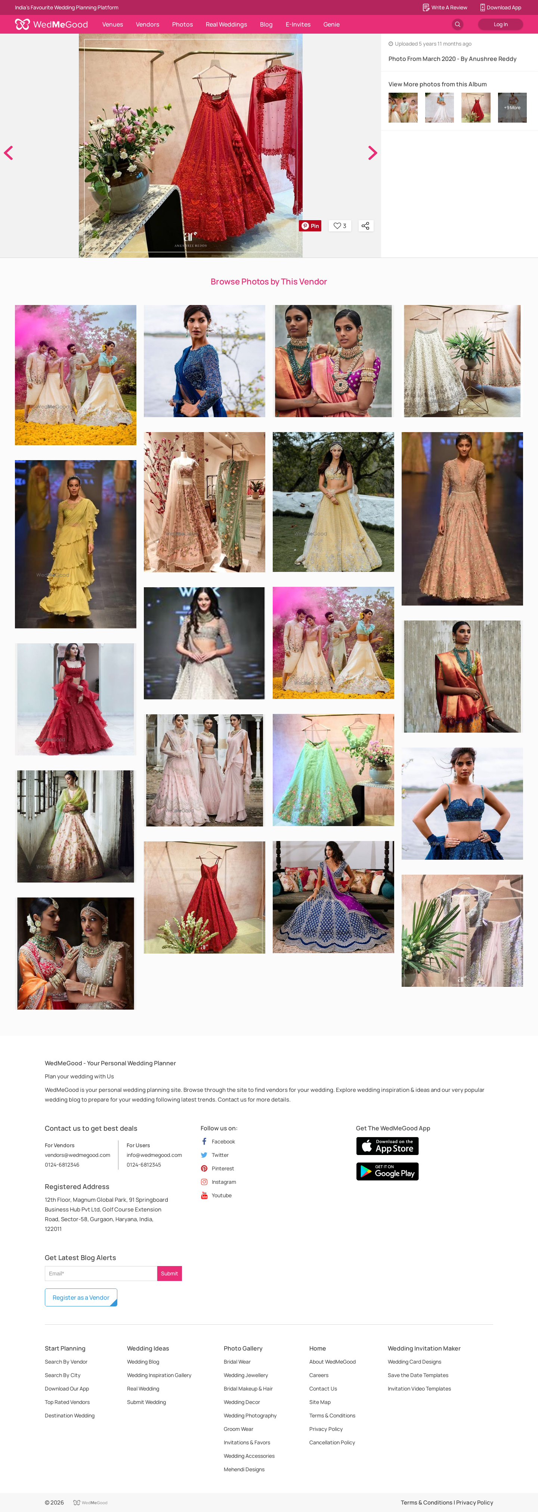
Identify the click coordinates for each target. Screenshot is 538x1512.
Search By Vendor (66, 1361)
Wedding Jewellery (246, 1375)
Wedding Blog (143, 1361)
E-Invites (298, 24)
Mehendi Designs (244, 1469)
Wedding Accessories (249, 1455)
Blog (266, 24)
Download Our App (67, 1388)
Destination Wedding (70, 1415)
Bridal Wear (237, 1361)
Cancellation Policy (332, 1442)
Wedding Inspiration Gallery (159, 1375)
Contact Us (323, 1388)
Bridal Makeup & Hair (248, 1388)
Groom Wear (238, 1428)
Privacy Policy (326, 1428)
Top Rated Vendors (67, 1401)
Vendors (147, 24)
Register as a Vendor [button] (81, 1297)
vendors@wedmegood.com (77, 1154)
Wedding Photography (250, 1415)
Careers (318, 1375)
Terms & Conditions (332, 1415)
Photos (182, 24)
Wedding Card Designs (414, 1361)
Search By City (63, 1375)
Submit (169, 1273)
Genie (332, 24)
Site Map (320, 1401)
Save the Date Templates (418, 1375)
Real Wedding (143, 1388)
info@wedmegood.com (154, 1154)
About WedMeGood (332, 1361)
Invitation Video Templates (419, 1388)
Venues (112, 24)
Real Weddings (226, 24)
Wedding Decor (242, 1401)
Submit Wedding (146, 1401)
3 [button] (340, 226)
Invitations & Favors (247, 1442)
